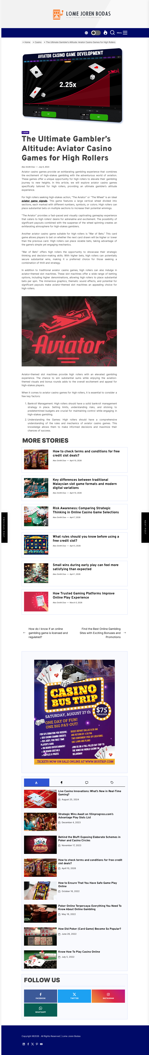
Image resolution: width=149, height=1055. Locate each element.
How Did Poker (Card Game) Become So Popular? (89, 929)
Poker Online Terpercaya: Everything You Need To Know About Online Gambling (89, 907)
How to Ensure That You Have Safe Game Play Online (87, 884)
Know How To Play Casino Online (79, 952)
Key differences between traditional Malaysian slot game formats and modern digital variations (85, 484)
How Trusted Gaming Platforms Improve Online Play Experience (84, 596)
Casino (25, 132)
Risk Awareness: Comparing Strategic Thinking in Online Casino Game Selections (86, 510)
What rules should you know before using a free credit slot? (86, 539)
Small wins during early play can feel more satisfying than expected (85, 567)
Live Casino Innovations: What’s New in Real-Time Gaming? (89, 793)
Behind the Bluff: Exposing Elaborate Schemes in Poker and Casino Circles (89, 838)
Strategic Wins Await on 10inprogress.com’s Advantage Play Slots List (85, 816)
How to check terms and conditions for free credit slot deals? (86, 453)
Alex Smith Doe (28, 167)
